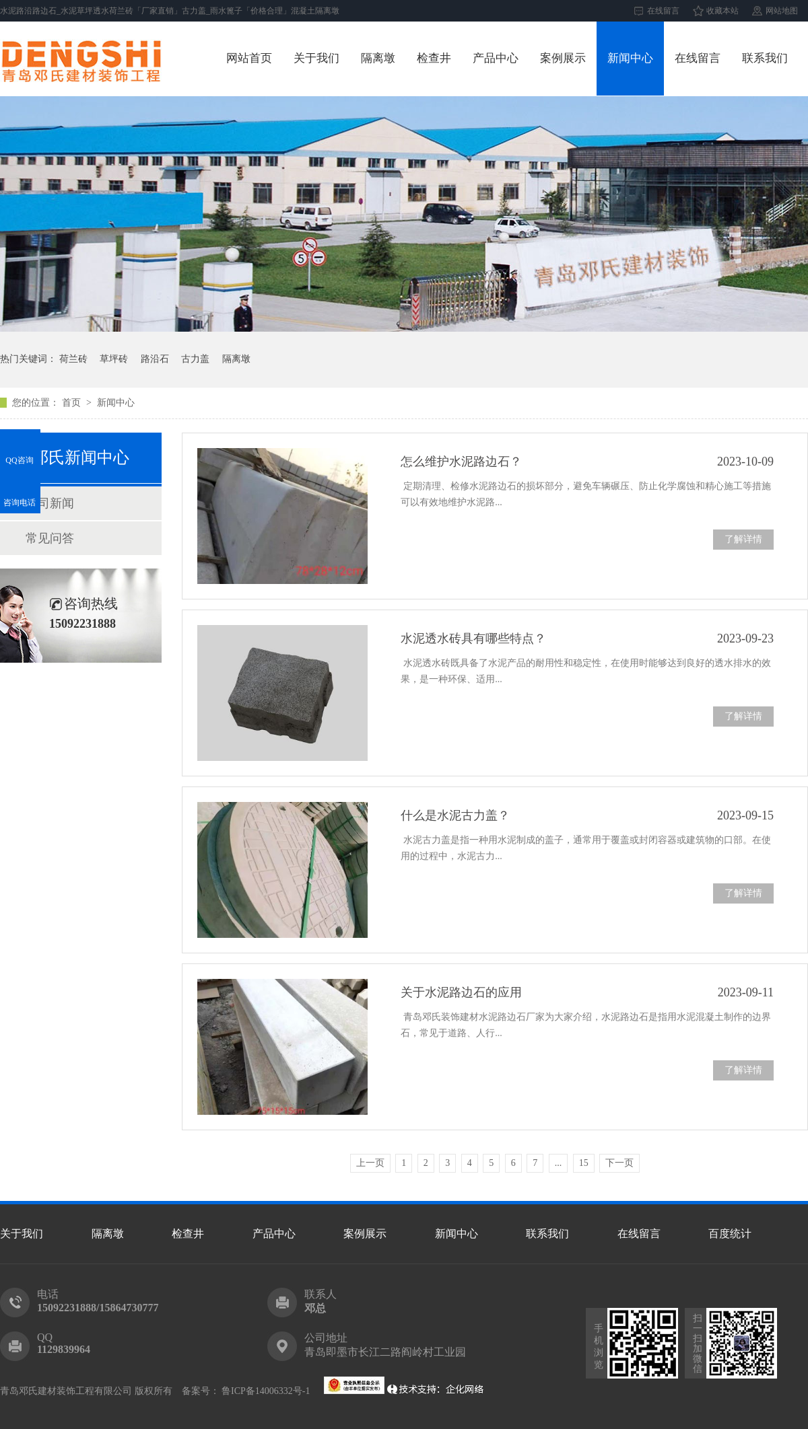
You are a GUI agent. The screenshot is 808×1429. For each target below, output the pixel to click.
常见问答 (50, 538)
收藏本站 (722, 10)
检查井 (434, 58)
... (558, 1163)
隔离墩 (378, 58)
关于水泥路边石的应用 (461, 992)
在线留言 (663, 10)
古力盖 (195, 359)
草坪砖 (114, 359)
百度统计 (729, 1233)
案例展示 (563, 58)
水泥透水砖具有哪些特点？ (473, 638)
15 (583, 1163)
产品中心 (495, 58)
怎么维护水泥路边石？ (461, 461)
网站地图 (782, 10)
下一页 (619, 1163)
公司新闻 (50, 503)
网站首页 (249, 58)
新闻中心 (630, 58)
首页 (72, 403)
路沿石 (155, 359)
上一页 (370, 1163)
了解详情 (743, 539)
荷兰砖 (73, 359)
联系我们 (765, 58)
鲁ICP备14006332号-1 (265, 1391)
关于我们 (316, 58)
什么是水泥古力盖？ (455, 815)
